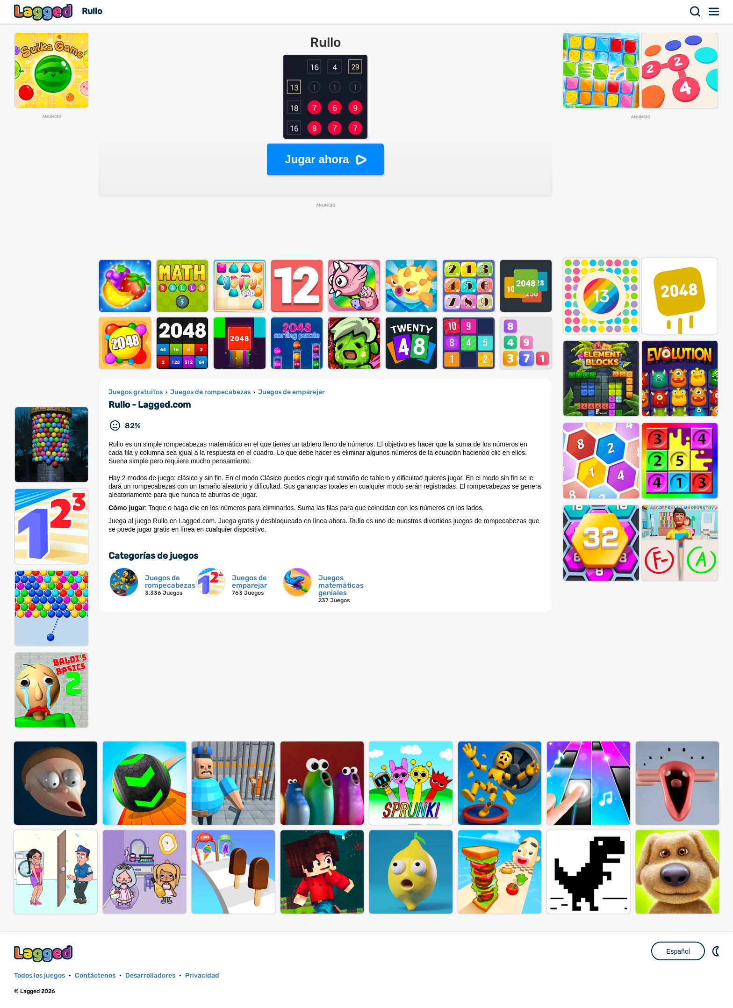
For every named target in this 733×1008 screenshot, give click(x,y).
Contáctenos (95, 975)
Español (678, 951)
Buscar (695, 11)
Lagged (44, 12)
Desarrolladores (150, 975)
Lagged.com (44, 953)
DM (716, 951)
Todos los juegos (39, 975)
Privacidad (202, 975)
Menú (714, 11)
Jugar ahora (317, 159)
